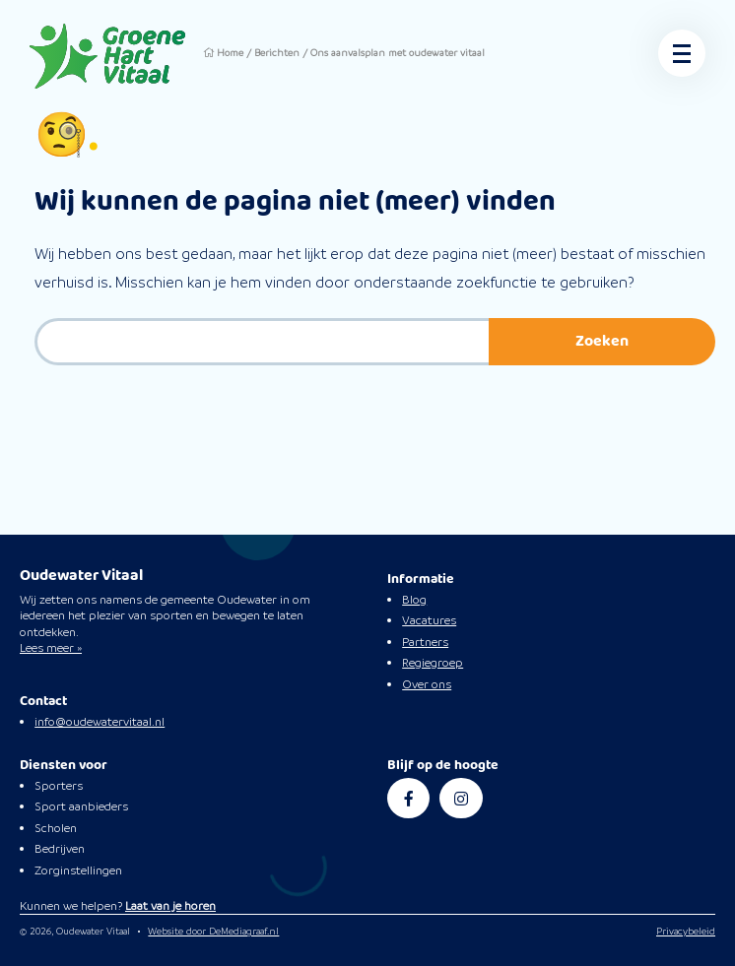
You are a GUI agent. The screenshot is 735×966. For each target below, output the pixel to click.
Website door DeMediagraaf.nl (213, 931)
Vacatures (429, 620)
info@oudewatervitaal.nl (99, 722)
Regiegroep (432, 663)
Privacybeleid (685, 931)
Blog (414, 600)
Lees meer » (51, 648)
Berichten (281, 53)
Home (231, 53)
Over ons (426, 684)
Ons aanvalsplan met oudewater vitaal (408, 53)
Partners (425, 642)
